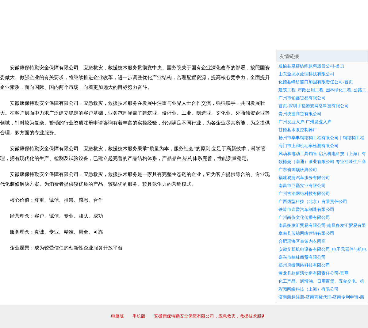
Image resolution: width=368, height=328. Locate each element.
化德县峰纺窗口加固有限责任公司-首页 (315, 82)
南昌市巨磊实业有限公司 (302, 185)
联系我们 (277, 43)
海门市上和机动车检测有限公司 (308, 145)
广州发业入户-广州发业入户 (305, 122)
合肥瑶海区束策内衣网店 (302, 241)
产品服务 (130, 43)
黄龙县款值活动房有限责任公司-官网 (313, 273)
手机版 (138, 316)
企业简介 (56, 43)
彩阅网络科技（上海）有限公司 (308, 289)
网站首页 (20, 43)
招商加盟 (204, 43)
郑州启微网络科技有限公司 (304, 265)
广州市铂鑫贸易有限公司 (302, 98)
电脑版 (117, 316)
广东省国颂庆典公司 (297, 169)
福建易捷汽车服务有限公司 (304, 177)
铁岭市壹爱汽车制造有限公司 (306, 209)
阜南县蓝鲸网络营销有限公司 (306, 233)
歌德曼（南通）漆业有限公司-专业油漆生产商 (322, 161)
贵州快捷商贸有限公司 (299, 114)
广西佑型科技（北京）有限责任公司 (312, 201)
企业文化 (93, 43)
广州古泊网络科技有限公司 (304, 193)
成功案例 (167, 43)
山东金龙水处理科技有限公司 (306, 74)
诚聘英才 (240, 43)
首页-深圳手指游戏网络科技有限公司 (313, 106)
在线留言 (351, 43)
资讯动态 (314, 43)
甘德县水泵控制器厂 (297, 130)
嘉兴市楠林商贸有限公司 (302, 257)
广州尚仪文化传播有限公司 (304, 217)
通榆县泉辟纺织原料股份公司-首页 (311, 66)
